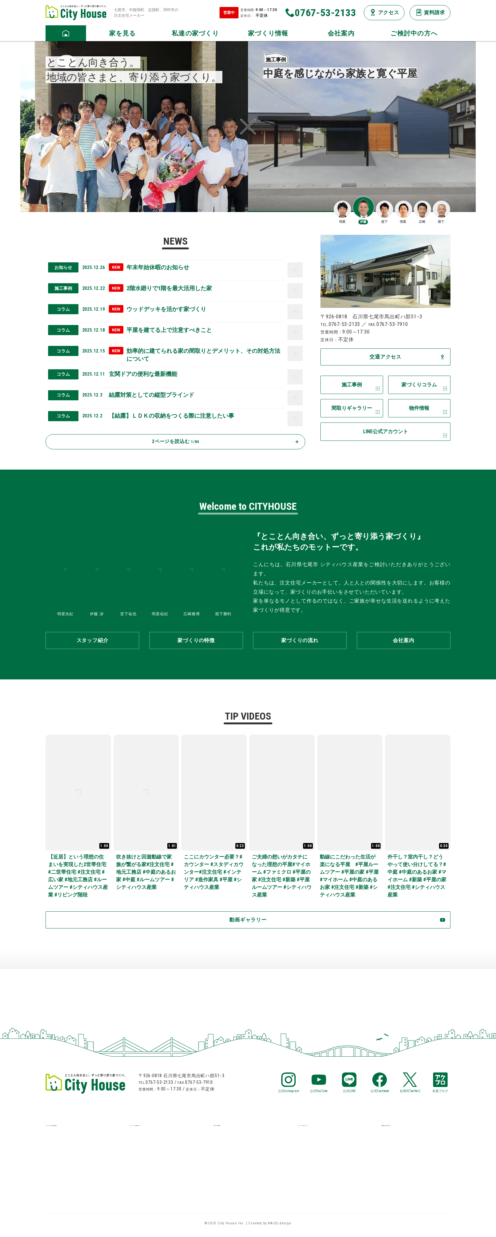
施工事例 (56, 1141)
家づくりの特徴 (148, 1141)
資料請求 (392, 1166)
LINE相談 (392, 1141)
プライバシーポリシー (324, 1179)
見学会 (53, 1179)
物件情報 (224, 1154)
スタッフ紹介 (314, 1154)
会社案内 (308, 1141)
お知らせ (224, 1166)
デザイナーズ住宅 (67, 1192)
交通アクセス (314, 1166)
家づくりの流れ (148, 1154)
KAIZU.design (279, 1228)
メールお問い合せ (403, 1154)
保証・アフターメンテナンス (163, 1166)
